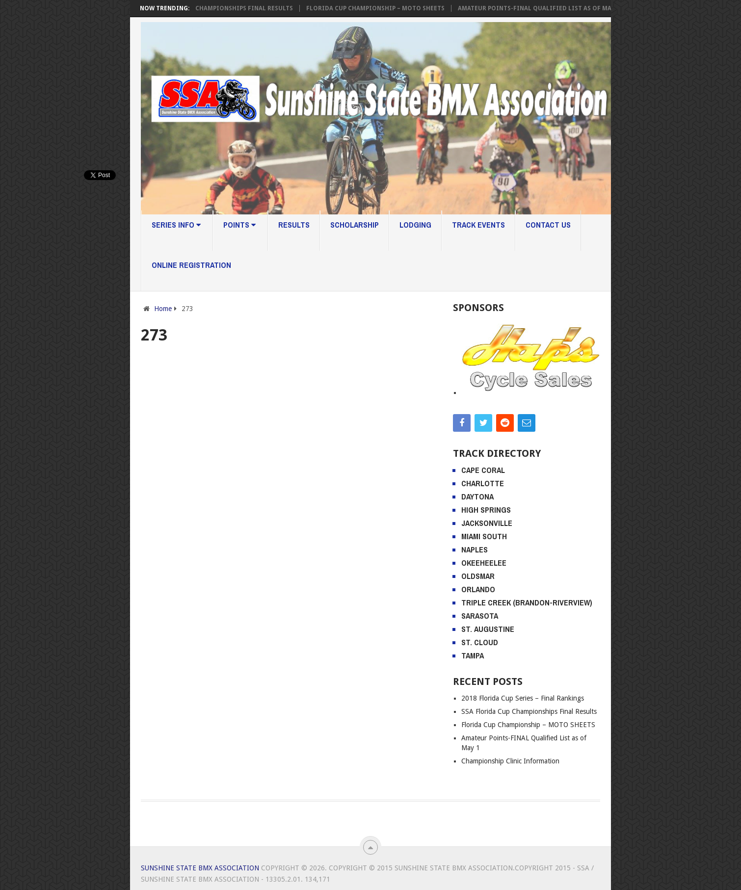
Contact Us (548, 224)
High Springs (486, 509)
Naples (474, 549)
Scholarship (354, 224)
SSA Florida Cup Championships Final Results (219, 8)
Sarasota (479, 615)
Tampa (472, 655)
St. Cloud (479, 642)
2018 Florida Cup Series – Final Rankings (522, 698)
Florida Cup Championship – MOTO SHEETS (378, 8)
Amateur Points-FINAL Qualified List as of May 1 (541, 8)
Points (239, 224)
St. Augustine (487, 629)
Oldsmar (478, 576)
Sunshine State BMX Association (200, 868)
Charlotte (482, 483)
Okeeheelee (483, 562)
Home (163, 309)
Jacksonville (486, 523)
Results (294, 224)
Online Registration (191, 265)
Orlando (478, 589)
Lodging (415, 224)
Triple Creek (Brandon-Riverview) (526, 602)
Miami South (484, 536)
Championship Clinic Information (510, 761)
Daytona (477, 496)
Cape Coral (483, 470)
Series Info (176, 224)
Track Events (478, 224)
